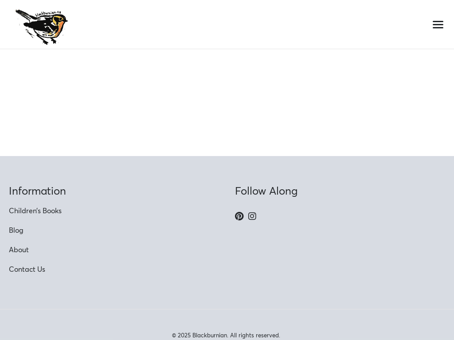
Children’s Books (35, 210)
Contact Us (27, 269)
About (19, 249)
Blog (16, 230)
